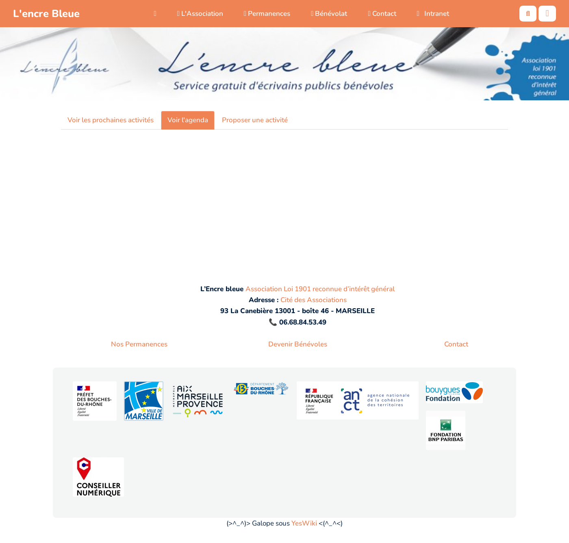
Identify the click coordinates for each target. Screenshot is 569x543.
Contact (382, 13)
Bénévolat (329, 13)
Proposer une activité (255, 120)
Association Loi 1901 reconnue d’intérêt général (320, 289)
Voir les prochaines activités (110, 120)
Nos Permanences (139, 344)
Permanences (267, 13)
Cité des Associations (313, 300)
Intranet (433, 13)
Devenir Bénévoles (297, 344)
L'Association (200, 13)
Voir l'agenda (187, 120)
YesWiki (304, 523)
